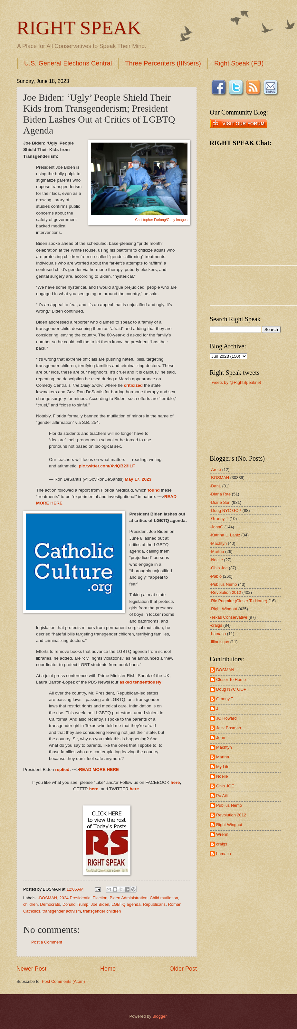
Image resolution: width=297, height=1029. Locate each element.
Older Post (183, 968)
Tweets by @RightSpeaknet (235, 382)
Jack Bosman (228, 727)
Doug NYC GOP (231, 689)
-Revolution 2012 (225, 592)
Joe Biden (100, 904)
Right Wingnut (229, 824)
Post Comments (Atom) (63, 981)
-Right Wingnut (223, 608)
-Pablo (216, 576)
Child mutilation (164, 897)
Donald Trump (75, 904)
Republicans (154, 904)
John (220, 737)
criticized (133, 385)
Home (108, 968)
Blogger (159, 1016)
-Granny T (219, 518)
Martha (222, 756)
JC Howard (226, 718)
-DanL (215, 486)
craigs (221, 844)
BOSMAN (225, 669)
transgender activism (62, 911)
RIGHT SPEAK (78, 27)
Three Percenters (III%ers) (163, 63)
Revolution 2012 (231, 815)
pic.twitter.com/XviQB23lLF (107, 466)
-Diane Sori (220, 502)
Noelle (222, 776)
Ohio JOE (225, 786)
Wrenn (222, 834)
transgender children (102, 911)
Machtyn (224, 747)
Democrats (50, 904)
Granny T (224, 698)
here (175, 782)
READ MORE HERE (99, 769)
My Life (223, 766)
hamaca (223, 853)
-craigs (216, 625)
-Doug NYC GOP (225, 510)
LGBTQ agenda (125, 904)
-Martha (217, 551)
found (154, 490)
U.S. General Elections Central (68, 63)
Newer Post (31, 968)
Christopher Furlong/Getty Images (161, 220)
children (30, 904)
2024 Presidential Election (83, 897)
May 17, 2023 (138, 479)
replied (62, 769)
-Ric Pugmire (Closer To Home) (238, 600)
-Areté (215, 469)
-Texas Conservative (228, 617)
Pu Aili (222, 795)
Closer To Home (231, 679)
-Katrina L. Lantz (225, 535)
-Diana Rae (220, 494)
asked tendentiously (140, 682)
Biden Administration (128, 897)
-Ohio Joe (219, 567)
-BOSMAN (47, 897)
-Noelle (216, 559)
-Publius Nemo (223, 584)
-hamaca (218, 633)
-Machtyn (218, 543)
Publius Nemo (229, 805)
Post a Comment (46, 942)
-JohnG (216, 526)
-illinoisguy (219, 641)
